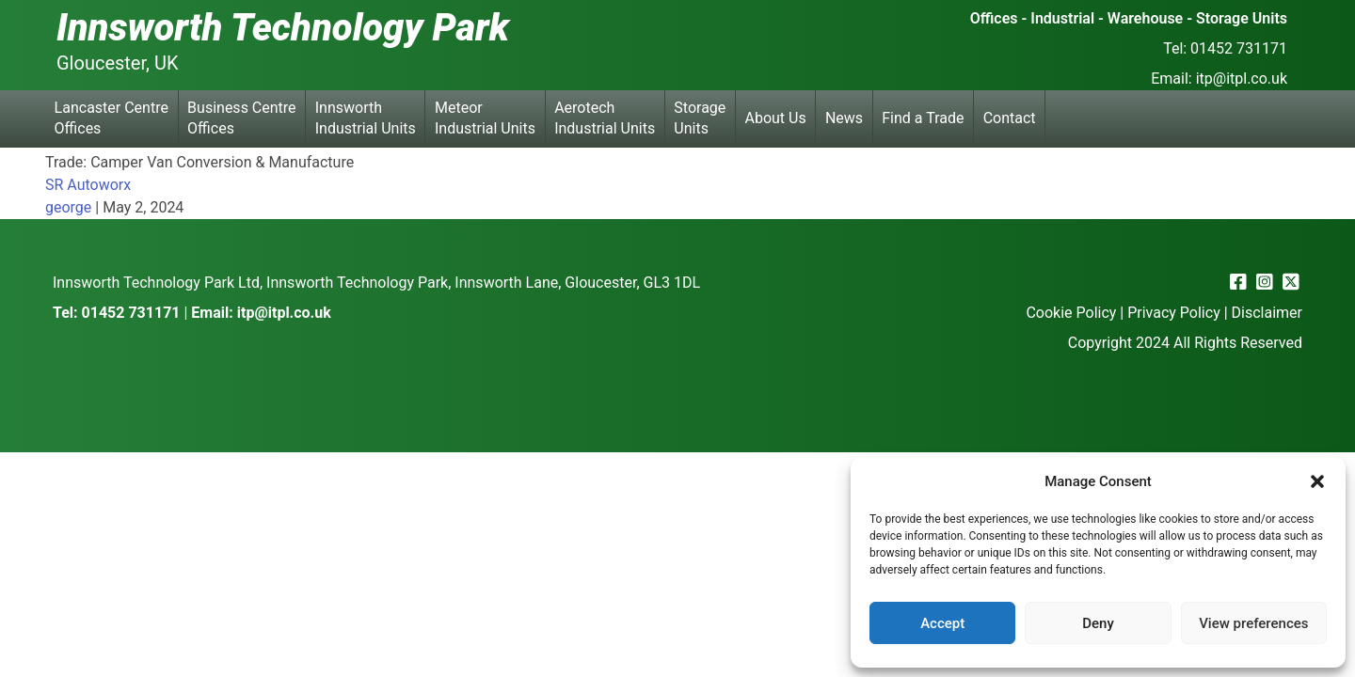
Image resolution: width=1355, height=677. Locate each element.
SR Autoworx (88, 185)
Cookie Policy (1071, 313)
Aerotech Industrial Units (604, 118)
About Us (775, 118)
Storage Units (699, 118)
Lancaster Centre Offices (111, 118)
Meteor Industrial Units (485, 118)
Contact (1009, 118)
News (844, 118)
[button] (1317, 481)
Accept (942, 623)
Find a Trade (923, 118)
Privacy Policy (1173, 313)
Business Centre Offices (241, 118)
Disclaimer (1267, 313)
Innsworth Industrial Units (365, 118)
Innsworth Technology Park (282, 28)
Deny (1098, 623)
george (68, 207)
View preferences (1253, 623)
